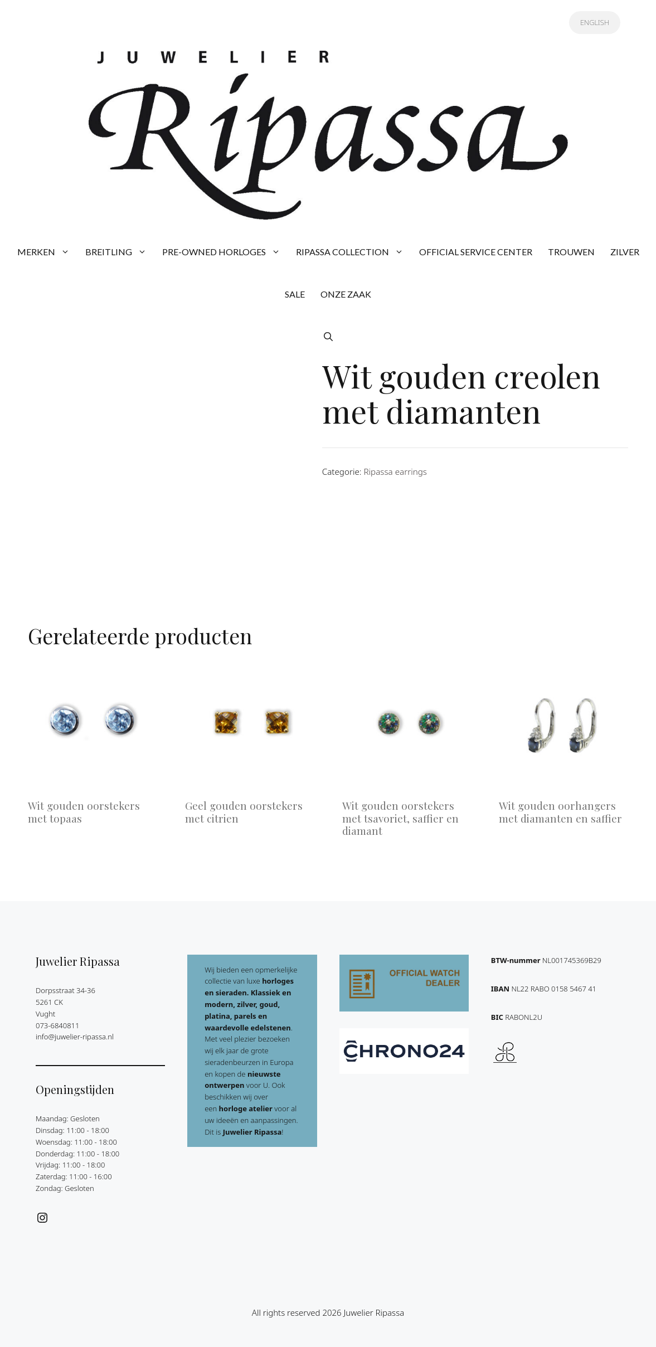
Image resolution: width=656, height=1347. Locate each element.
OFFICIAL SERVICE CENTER (475, 251)
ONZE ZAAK (345, 294)
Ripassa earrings (394, 471)
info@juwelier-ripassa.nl (75, 1037)
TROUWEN (571, 251)
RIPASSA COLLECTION (353, 252)
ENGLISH (594, 22)
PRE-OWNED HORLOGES (225, 252)
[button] (328, 336)
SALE (295, 294)
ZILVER (624, 251)
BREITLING (119, 252)
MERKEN (47, 252)
